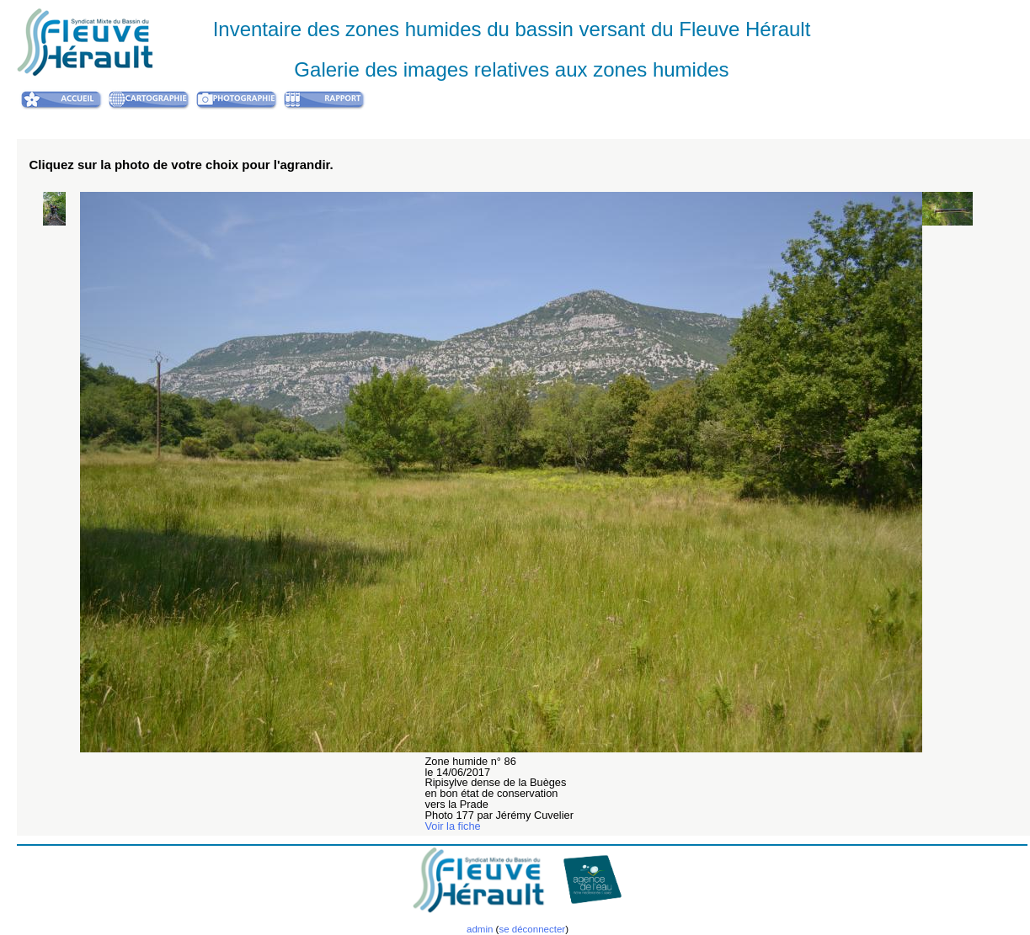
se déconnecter (532, 929)
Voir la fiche (453, 826)
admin (480, 929)
